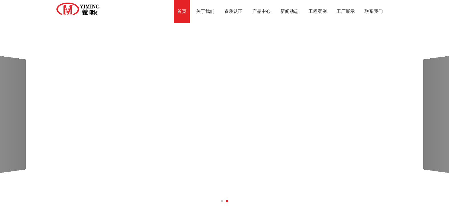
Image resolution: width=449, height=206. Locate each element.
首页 (181, 11)
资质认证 (233, 11)
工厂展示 (345, 11)
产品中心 (261, 11)
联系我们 (374, 11)
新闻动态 (289, 11)
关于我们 (205, 11)
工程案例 (317, 11)
